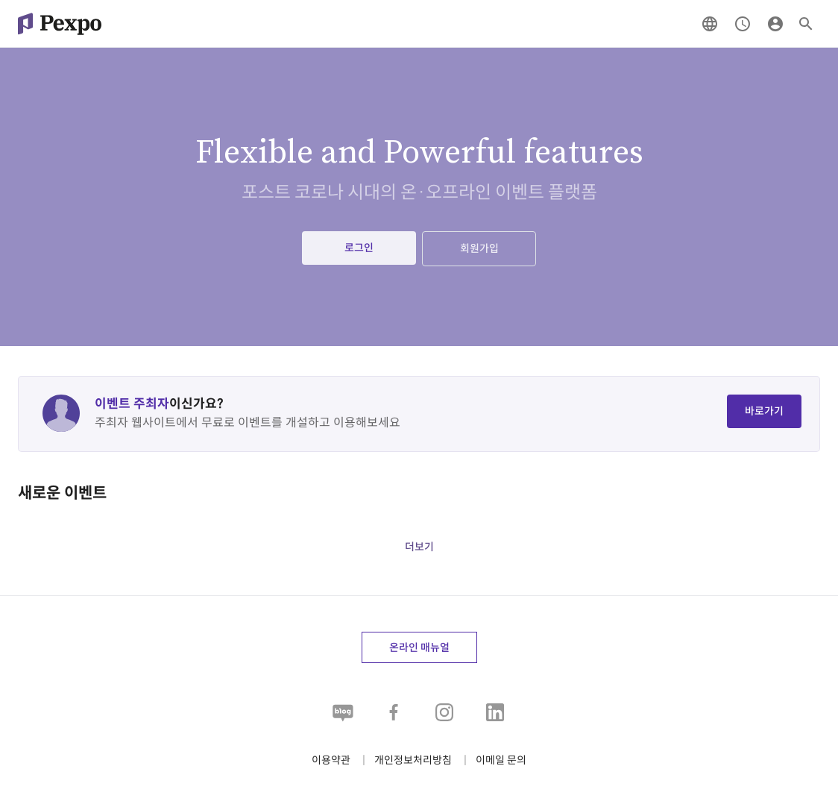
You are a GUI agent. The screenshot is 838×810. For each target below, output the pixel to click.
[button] (501, 760)
